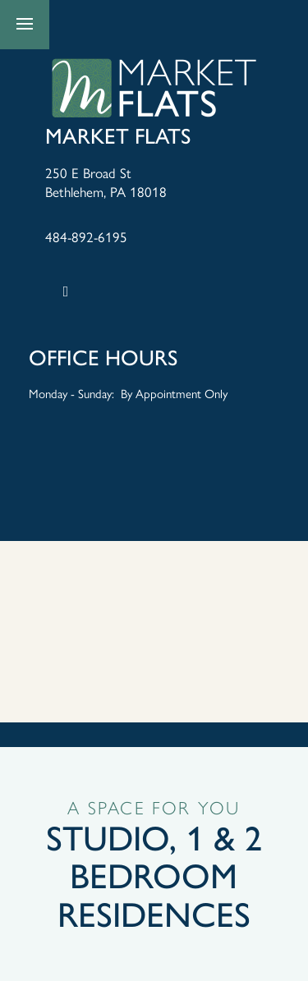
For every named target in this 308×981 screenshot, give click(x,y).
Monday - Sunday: (71, 392)
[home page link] (154, 88)
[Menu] (24, 24)
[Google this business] (65, 291)
